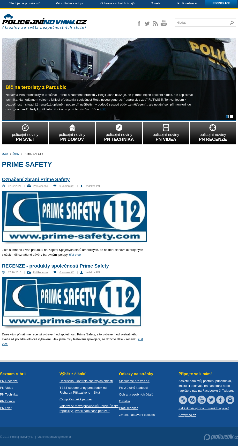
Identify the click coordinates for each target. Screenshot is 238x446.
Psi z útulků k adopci (70, 3)
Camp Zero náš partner (76, 399)
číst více (75, 254)
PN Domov (7, 401)
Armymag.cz (187, 415)
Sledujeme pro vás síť (24, 3)
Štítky (16, 153)
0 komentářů (67, 185)
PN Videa (6, 387)
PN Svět (6, 408)
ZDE (103, 109)
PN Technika (9, 394)
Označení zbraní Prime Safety (36, 179)
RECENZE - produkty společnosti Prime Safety (55, 266)
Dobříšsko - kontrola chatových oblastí (86, 381)
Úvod (5, 153)
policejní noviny (25, 132)
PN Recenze (40, 185)
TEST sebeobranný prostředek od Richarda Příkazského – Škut (83, 390)
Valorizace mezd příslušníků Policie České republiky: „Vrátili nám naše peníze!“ (89, 408)
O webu (156, 3)
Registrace (221, 3)
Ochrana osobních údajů (117, 3)
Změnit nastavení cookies (137, 415)
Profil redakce (186, 3)
